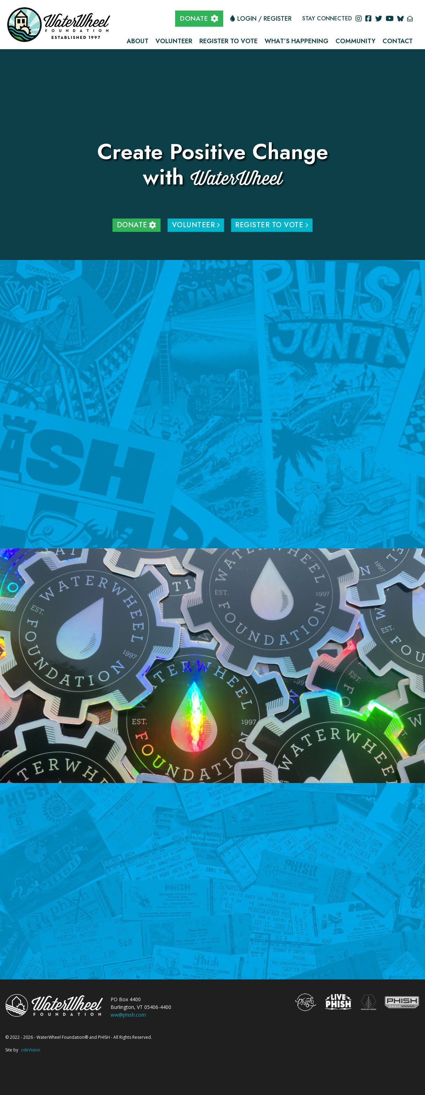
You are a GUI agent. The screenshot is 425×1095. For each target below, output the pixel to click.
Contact (398, 41)
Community (356, 41)
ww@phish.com (128, 1014)
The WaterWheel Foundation (59, 24)
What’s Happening (296, 41)
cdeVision (30, 1050)
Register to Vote (228, 41)
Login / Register (264, 18)
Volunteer (173, 41)
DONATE (194, 18)
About (137, 41)
